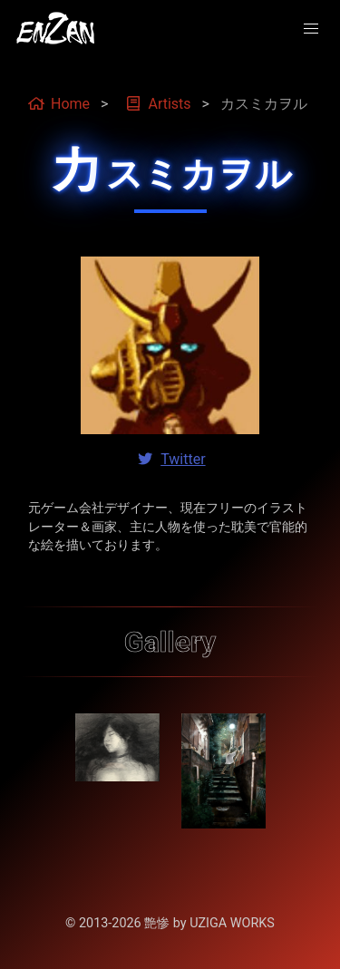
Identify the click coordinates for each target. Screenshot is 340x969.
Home (59, 103)
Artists (158, 103)
